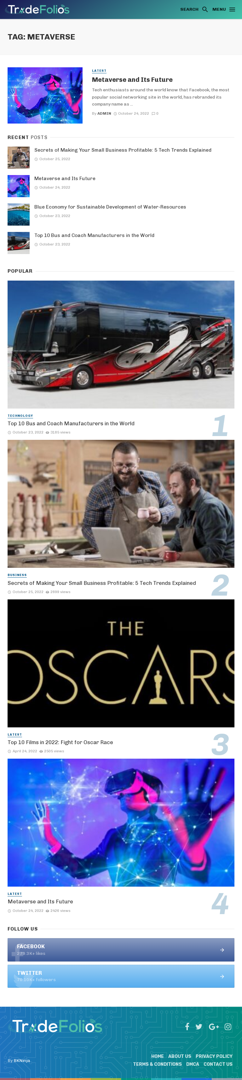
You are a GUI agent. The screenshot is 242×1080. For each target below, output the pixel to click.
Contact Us (218, 1064)
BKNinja (22, 1060)
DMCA (192, 1064)
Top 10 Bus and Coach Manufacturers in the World (94, 235)
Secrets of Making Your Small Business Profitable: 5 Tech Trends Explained (122, 150)
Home (157, 1056)
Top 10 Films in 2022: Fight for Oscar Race (60, 742)
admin (104, 113)
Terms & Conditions (157, 1064)
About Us (179, 1056)
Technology (20, 416)
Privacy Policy (214, 1056)
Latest (99, 71)
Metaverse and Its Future (132, 79)
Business (17, 575)
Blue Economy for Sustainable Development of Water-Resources (110, 207)
